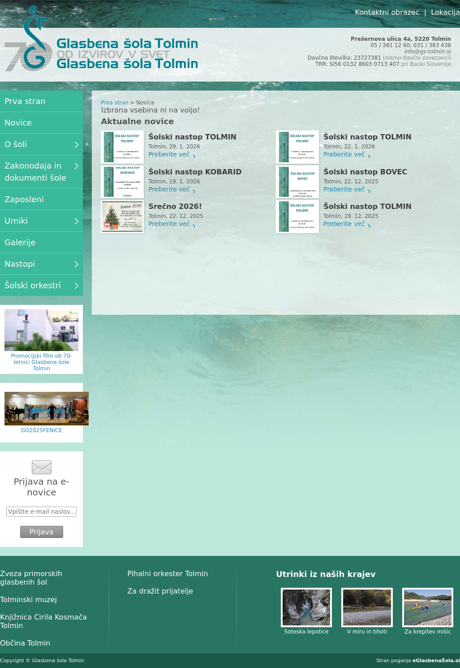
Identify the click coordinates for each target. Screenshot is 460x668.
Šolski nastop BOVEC (365, 172)
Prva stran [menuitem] (25, 101)
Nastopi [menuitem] (41, 264)
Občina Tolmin (25, 643)
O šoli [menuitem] (41, 144)
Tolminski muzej (28, 599)
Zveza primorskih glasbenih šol (31, 577)
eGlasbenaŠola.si (436, 661)
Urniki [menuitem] (41, 221)
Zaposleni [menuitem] (24, 199)
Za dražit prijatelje (160, 591)
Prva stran (114, 103)
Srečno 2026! (175, 206)
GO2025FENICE (41, 430)
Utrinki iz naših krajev (325, 574)
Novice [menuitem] (18, 122)
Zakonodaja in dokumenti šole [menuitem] (41, 171)
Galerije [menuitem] (20, 242)
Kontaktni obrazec (387, 12)
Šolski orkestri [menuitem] (41, 285)
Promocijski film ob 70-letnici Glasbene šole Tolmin (41, 362)
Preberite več (169, 154)
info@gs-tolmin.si (427, 51)
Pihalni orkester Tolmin (167, 573)
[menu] (41, 193)
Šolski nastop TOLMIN (192, 137)
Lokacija (445, 12)
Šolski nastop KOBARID (194, 172)
